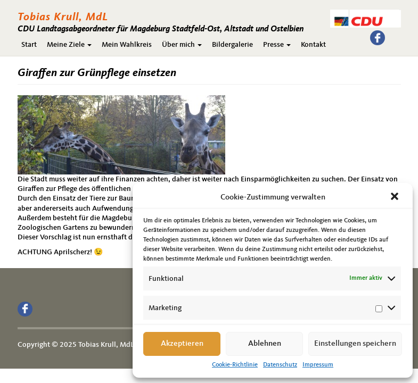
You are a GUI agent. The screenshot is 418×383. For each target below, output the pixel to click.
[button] (395, 197)
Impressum (317, 365)
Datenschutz (280, 365)
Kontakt (313, 44)
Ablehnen (264, 344)
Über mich (182, 44)
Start (29, 44)
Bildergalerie (232, 44)
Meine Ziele (69, 44)
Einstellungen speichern (355, 344)
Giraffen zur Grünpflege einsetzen (97, 73)
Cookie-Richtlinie (235, 365)
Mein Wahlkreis (127, 44)
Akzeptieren (182, 344)
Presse (277, 44)
